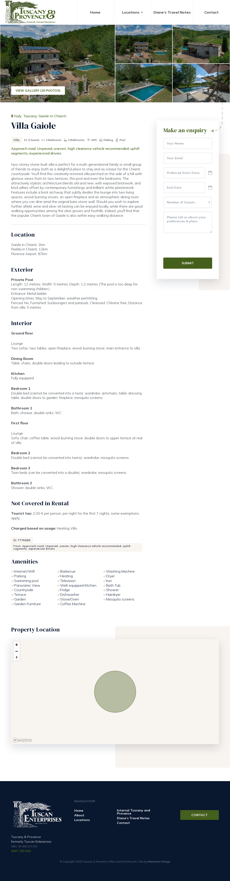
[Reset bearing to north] (16, 657)
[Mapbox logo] (22, 740)
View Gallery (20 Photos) (38, 91)
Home (95, 12)
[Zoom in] (16, 645)
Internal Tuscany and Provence (133, 811)
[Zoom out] (16, 651)
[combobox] (187, 202)
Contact (211, 12)
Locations (130, 12)
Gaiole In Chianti (52, 116)
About (79, 815)
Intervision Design (159, 861)
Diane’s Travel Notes (172, 12)
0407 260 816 (21, 851)
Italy (18, 116)
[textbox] (187, 202)
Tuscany (30, 116)
